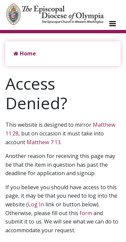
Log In (36, 204)
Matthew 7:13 (43, 142)
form (86, 213)
